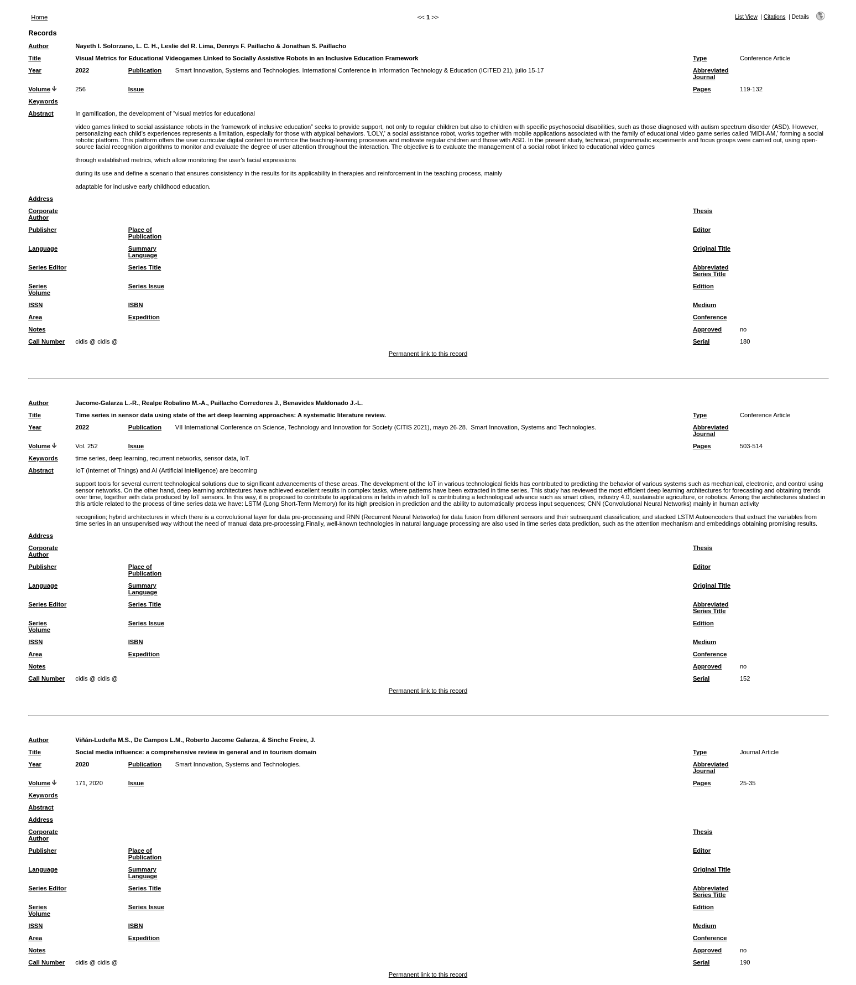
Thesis (702, 211)
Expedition (144, 317)
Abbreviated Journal (711, 73)
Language (43, 248)
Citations (775, 17)
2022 (82, 70)
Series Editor (47, 267)
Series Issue (146, 286)
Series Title (144, 267)
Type (700, 58)
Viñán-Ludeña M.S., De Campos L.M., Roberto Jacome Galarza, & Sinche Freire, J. (195, 740)
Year (34, 70)
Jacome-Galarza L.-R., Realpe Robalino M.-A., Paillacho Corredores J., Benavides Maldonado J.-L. (219, 403)
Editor (702, 229)
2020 (82, 764)
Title (34, 58)
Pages (702, 89)
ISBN (135, 305)
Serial (701, 341)
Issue (136, 89)
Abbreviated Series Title (711, 270)
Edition (703, 286)
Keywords (43, 101)
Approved (707, 329)
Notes (36, 329)
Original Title (711, 248)
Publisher (42, 229)
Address (40, 198)
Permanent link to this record (428, 353)
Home (39, 17)
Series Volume (39, 289)
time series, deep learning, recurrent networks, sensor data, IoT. (162, 458)
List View (746, 17)
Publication (144, 70)
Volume (39, 89)
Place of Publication (144, 233)
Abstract (40, 113)
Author (38, 46)
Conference (710, 317)
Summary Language (143, 251)
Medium (704, 305)
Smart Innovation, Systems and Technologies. (238, 764)
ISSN (35, 305)
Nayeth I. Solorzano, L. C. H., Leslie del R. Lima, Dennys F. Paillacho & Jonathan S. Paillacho (210, 46)
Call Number (46, 341)
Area (35, 317)
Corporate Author (43, 214)
